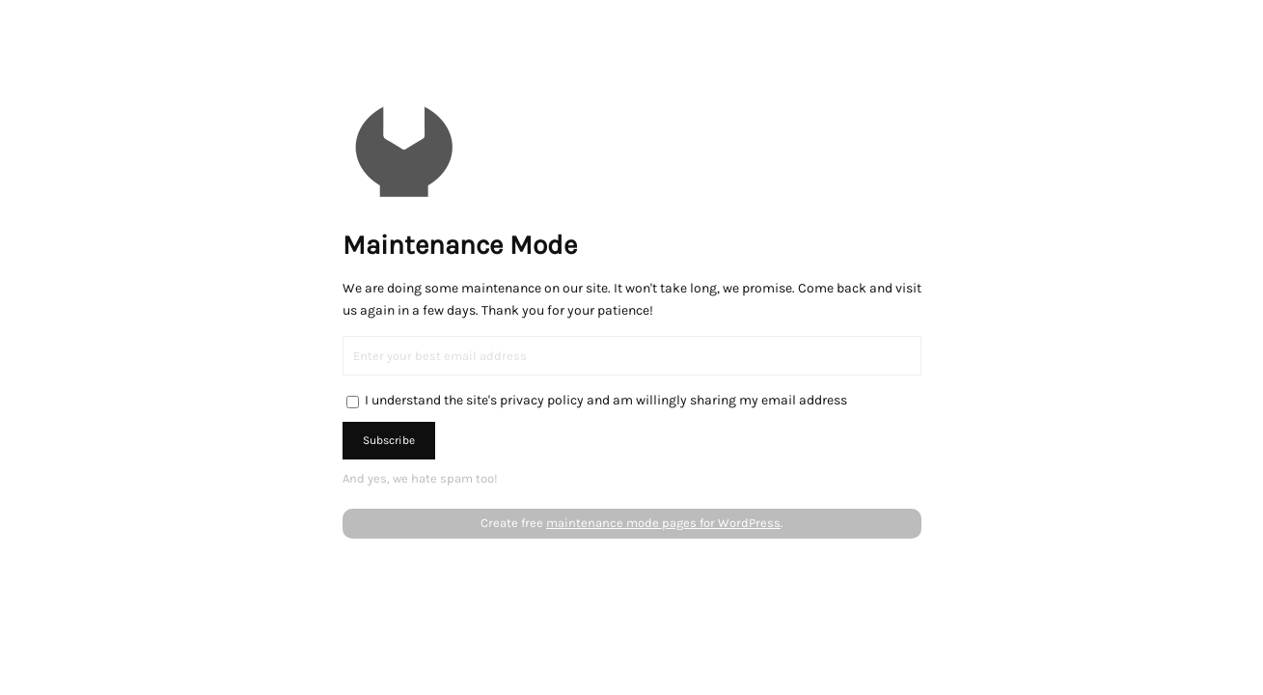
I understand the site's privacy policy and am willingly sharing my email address (606, 400)
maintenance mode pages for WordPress (663, 522)
